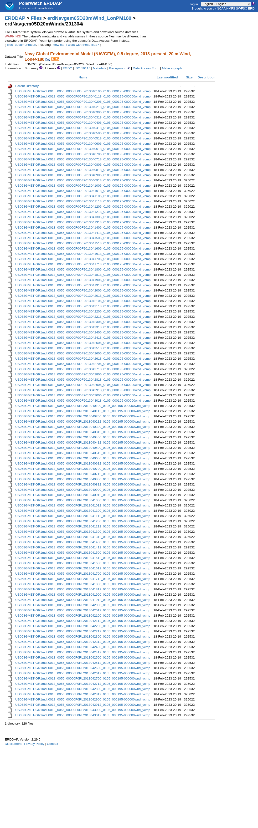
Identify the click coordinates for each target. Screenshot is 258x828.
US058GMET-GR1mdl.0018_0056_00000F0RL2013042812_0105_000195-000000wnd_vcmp (82, 694)
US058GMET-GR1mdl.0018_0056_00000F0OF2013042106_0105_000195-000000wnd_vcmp (83, 301)
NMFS (230, 8)
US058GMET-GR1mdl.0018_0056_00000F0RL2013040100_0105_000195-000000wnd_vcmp (82, 406)
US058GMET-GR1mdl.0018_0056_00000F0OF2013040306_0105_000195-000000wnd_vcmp (83, 112)
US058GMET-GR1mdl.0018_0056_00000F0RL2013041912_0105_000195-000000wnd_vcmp (82, 600)
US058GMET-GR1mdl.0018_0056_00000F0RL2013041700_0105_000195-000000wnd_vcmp (82, 573)
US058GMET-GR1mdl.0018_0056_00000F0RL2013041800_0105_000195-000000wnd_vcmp (82, 584)
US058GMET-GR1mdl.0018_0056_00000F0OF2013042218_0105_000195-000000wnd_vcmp (83, 316)
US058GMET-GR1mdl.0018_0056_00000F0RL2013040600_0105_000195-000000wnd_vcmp (82, 458)
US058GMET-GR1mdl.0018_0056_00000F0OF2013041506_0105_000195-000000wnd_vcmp (83, 238)
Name (82, 77)
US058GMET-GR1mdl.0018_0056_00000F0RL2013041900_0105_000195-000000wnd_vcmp (82, 594)
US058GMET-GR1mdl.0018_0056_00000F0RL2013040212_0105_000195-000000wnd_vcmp (82, 421)
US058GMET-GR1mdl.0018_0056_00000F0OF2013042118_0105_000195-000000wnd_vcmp (83, 306)
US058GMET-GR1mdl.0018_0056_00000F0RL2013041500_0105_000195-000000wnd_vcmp (82, 552)
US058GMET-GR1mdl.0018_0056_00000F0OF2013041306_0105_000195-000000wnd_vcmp (83, 217)
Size (189, 77)
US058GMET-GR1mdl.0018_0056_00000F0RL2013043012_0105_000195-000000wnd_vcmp (82, 715)
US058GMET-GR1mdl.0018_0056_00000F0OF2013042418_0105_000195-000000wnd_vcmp (83, 337)
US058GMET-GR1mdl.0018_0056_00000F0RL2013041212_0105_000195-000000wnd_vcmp (82, 526)
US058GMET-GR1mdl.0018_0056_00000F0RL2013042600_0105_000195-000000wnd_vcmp (82, 668)
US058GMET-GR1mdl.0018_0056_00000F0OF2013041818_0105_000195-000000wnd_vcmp (83, 274)
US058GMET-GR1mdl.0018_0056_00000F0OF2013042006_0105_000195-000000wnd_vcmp (83, 290)
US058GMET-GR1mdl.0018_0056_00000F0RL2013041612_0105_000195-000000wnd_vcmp (82, 568)
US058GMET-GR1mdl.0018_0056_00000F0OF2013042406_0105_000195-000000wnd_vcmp (83, 332)
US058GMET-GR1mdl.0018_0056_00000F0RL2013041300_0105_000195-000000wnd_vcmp (82, 531)
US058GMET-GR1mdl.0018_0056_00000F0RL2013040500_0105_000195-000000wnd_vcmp (82, 448)
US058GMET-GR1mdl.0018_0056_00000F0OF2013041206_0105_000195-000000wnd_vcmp (83, 206)
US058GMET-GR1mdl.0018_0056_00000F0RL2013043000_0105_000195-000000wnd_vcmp (82, 710)
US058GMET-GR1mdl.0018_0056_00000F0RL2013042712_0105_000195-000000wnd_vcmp (82, 683)
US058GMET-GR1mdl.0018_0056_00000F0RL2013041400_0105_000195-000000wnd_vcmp (82, 542)
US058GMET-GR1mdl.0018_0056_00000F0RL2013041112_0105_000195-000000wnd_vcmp (82, 516)
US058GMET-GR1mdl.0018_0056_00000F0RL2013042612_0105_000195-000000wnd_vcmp (82, 673)
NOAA (221, 8)
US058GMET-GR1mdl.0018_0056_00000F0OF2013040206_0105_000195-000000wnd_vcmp (83, 101)
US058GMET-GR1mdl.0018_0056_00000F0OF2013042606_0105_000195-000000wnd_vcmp (83, 353)
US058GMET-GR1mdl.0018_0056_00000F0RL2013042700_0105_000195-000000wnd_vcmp (82, 678)
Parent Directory (27, 86)
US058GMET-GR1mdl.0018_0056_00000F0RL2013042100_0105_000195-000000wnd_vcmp (82, 615)
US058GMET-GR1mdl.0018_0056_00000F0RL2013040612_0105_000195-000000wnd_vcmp (82, 463)
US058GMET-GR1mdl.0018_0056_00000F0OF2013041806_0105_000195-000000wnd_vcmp (83, 269)
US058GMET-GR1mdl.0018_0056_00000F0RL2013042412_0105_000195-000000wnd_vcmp (82, 652)
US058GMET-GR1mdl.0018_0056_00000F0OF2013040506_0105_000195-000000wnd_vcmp (83, 133)
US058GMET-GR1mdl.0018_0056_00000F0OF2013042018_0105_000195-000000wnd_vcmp (83, 295)
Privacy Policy (34, 744)
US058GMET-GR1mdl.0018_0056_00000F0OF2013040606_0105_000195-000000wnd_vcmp (83, 143)
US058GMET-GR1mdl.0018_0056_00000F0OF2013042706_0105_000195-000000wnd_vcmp (83, 364)
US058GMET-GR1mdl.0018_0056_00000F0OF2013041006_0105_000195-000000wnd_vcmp (83, 185)
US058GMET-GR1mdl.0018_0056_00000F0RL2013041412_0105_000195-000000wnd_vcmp (82, 547)
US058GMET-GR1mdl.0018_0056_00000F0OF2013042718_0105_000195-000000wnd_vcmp (83, 369)
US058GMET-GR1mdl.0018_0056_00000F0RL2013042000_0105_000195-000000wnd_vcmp (82, 605)
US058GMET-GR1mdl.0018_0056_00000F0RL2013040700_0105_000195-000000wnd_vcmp (82, 468)
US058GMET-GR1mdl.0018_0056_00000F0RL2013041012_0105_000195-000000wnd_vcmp (82, 505)
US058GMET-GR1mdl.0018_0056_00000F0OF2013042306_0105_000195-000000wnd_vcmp (83, 322)
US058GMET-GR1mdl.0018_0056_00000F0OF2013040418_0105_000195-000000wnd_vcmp (83, 128)
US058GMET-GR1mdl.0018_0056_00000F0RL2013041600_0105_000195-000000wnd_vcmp (82, 563)
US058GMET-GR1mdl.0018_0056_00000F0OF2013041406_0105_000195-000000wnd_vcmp (83, 227)
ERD (251, 8)
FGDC (67, 68)
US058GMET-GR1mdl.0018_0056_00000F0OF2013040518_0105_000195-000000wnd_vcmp (83, 138)
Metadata (100, 68)
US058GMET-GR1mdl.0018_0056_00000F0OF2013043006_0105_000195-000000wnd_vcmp (83, 395)
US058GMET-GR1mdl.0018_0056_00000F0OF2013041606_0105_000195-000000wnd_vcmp (83, 248)
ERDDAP (15, 18)
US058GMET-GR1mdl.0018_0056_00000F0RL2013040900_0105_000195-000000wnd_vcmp (82, 489)
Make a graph (172, 68)
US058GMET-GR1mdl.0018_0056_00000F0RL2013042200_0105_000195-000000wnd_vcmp (82, 626)
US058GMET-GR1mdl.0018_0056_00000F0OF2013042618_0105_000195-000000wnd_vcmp (83, 358)
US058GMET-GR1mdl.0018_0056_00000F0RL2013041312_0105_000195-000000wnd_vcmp (82, 537)
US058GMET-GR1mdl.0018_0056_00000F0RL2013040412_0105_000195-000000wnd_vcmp (82, 442)
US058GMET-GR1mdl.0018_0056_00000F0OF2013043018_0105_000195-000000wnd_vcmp (83, 400)
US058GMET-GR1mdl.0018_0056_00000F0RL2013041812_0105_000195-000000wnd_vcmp (82, 589)
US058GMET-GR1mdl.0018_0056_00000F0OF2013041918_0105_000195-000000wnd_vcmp (83, 285)
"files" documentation (21, 44)
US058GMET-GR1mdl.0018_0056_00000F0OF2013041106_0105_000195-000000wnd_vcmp (83, 196)
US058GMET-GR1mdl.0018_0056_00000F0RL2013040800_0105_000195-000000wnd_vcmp (82, 479)
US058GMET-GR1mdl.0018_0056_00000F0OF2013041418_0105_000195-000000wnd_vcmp (83, 233)
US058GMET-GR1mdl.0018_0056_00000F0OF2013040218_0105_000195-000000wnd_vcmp (83, 107)
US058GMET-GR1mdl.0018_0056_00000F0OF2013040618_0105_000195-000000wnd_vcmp (83, 149)
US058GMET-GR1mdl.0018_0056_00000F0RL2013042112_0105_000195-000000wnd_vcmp (82, 621)
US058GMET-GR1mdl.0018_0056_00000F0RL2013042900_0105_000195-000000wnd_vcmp (82, 699)
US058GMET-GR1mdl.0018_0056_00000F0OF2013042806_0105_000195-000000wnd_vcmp (83, 374)
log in (194, 4)
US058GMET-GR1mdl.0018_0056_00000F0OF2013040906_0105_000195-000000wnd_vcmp (83, 175)
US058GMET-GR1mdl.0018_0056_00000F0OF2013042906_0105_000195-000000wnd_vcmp (83, 385)
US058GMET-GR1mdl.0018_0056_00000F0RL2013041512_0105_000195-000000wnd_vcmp (82, 558)
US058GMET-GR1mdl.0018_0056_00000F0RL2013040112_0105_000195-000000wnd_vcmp (82, 411)
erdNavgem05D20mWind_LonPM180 (89, 18)
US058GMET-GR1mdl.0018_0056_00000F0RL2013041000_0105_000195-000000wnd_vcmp (82, 500)
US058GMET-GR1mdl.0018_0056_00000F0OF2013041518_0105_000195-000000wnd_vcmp (83, 243)
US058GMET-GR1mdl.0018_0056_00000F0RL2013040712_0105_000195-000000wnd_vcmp (82, 474)
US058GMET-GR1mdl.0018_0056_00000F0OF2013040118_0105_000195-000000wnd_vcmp (83, 96)
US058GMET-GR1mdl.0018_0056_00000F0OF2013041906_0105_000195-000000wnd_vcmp (83, 280)
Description (207, 77)
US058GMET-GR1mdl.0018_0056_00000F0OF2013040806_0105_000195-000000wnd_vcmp (83, 164)
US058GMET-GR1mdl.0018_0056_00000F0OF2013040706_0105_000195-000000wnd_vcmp (83, 154)
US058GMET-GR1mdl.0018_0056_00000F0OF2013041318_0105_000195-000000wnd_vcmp (83, 222)
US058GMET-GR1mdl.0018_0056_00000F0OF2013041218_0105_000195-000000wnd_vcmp (83, 212)
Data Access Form (146, 68)
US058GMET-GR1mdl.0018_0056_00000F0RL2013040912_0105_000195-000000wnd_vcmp (82, 495)
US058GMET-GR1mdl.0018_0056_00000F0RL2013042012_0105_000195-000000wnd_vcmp (82, 610)
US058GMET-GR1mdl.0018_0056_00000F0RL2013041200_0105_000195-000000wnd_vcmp (82, 521)
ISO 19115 (82, 68)
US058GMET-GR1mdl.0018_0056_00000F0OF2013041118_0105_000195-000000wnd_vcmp (83, 201)
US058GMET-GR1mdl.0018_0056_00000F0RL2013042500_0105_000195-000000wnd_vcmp (82, 657)
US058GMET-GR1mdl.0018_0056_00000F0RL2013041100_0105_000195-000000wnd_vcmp (82, 510)
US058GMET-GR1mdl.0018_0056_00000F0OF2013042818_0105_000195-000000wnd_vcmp (83, 379)
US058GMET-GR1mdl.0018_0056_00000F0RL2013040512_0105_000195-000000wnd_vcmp (82, 453)
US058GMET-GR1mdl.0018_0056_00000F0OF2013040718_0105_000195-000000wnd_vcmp (83, 159)
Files (36, 18)
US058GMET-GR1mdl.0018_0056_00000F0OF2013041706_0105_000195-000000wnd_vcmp (83, 259)
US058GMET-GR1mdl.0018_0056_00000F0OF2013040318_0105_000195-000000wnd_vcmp (83, 117)
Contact (52, 744)
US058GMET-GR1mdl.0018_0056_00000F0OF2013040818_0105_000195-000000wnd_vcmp (83, 170)
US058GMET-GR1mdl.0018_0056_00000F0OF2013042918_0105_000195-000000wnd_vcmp (83, 390)
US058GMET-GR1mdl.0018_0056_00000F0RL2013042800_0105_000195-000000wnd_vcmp (82, 689)
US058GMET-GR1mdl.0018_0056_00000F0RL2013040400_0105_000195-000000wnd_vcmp (82, 437)
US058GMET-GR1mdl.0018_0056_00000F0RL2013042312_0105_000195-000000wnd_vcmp (82, 642)
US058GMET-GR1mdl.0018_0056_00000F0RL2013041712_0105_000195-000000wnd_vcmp (82, 579)
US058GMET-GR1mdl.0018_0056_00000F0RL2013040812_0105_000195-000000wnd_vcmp (82, 484)
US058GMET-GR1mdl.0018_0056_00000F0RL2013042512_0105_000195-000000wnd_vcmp (82, 662)
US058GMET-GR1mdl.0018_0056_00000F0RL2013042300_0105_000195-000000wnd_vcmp (82, 636)
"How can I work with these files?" (76, 44)
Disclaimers (13, 744)
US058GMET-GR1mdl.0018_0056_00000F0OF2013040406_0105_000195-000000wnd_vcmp (83, 122)
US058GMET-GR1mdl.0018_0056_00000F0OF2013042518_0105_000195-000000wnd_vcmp (83, 348)
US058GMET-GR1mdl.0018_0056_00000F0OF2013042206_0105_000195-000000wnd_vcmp (83, 311)
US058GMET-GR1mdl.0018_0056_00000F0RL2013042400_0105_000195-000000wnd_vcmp (82, 647)
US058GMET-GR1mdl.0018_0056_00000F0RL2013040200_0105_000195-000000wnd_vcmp (82, 416)
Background (119, 68)
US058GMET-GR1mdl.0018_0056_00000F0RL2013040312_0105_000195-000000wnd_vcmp (82, 432)
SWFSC (241, 8)
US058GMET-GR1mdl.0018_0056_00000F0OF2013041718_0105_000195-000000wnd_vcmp (83, 264)
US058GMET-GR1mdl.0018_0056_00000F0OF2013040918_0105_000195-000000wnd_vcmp (83, 180)
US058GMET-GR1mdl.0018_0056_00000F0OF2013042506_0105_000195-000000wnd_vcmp (83, 343)
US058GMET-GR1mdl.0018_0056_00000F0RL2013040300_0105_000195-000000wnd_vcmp (82, 427)
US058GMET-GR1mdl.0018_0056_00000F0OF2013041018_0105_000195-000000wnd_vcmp (83, 191)
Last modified (167, 77)
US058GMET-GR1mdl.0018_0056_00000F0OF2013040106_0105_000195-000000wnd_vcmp (83, 91)
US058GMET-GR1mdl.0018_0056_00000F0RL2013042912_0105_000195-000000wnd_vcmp (82, 704)
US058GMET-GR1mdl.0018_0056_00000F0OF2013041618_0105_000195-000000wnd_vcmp (83, 254)
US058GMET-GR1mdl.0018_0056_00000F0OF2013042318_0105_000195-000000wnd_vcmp (83, 327)
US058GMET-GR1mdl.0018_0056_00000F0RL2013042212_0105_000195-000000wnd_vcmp (82, 631)
